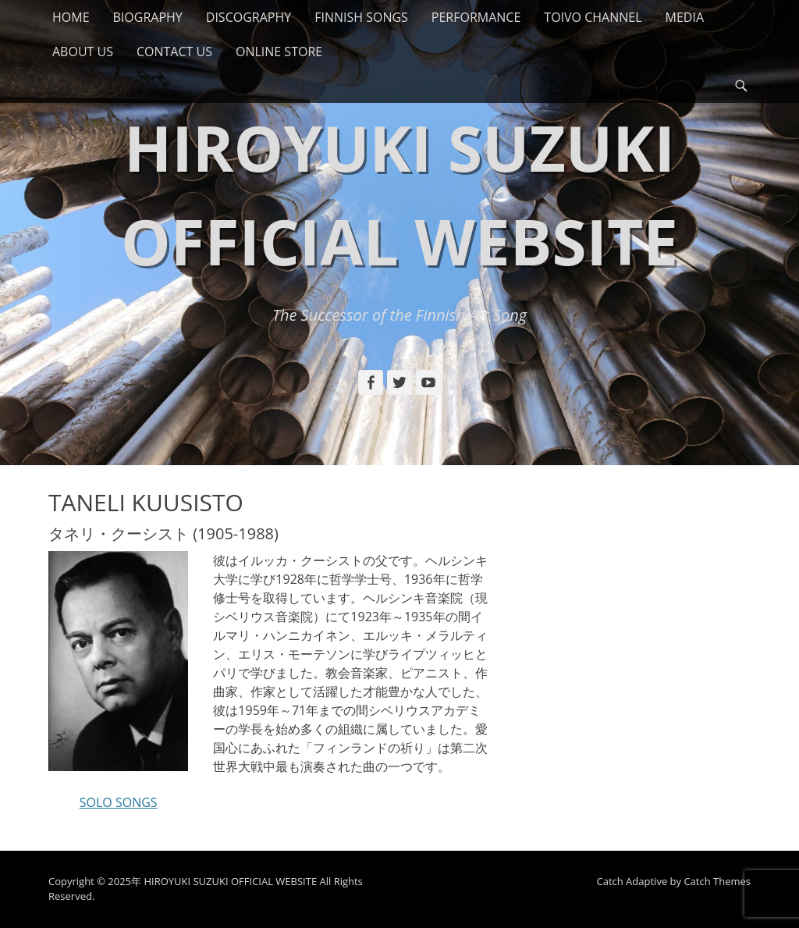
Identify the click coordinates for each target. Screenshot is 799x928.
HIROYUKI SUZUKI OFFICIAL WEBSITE (230, 881)
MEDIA (685, 17)
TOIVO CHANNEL (592, 17)
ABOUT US (82, 51)
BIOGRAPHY (148, 17)
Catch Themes (717, 881)
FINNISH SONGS (361, 17)
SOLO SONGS (119, 802)
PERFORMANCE (476, 17)
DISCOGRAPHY (248, 17)
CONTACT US (174, 51)
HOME (71, 17)
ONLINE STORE (279, 51)
